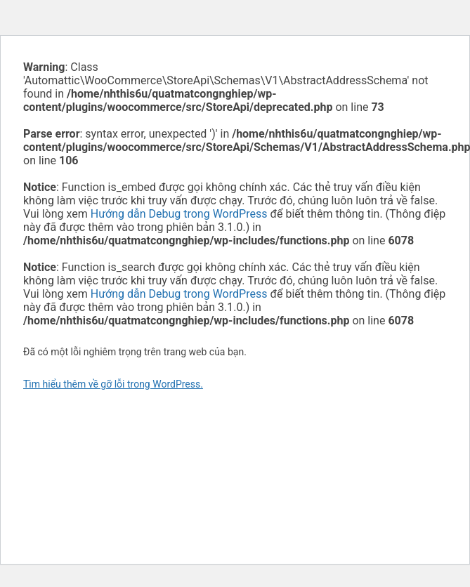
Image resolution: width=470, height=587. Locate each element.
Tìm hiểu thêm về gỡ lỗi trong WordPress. (113, 384)
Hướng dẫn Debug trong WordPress (179, 213)
